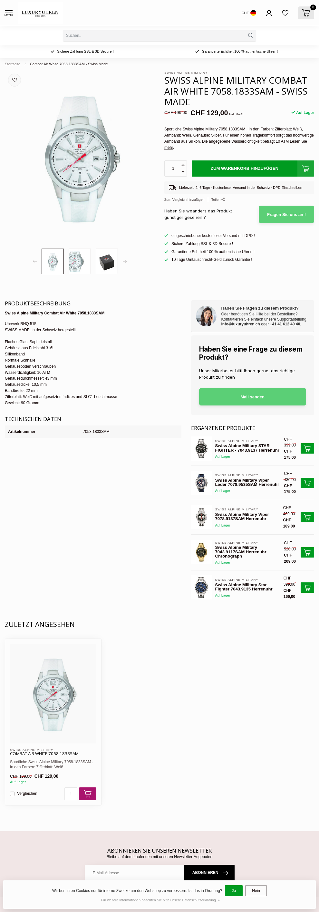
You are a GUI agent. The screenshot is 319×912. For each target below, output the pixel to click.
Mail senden (253, 397)
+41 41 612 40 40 (285, 324)
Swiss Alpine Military (186, 72)
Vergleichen (27, 794)
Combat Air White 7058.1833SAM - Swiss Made (69, 64)
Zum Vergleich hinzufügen (184, 199)
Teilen (218, 199)
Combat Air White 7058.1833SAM (44, 753)
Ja (234, 890)
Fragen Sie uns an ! (286, 214)
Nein (256, 890)
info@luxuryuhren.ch (240, 324)
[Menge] (70, 793)
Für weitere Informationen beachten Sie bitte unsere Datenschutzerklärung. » (160, 900)
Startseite (12, 64)
